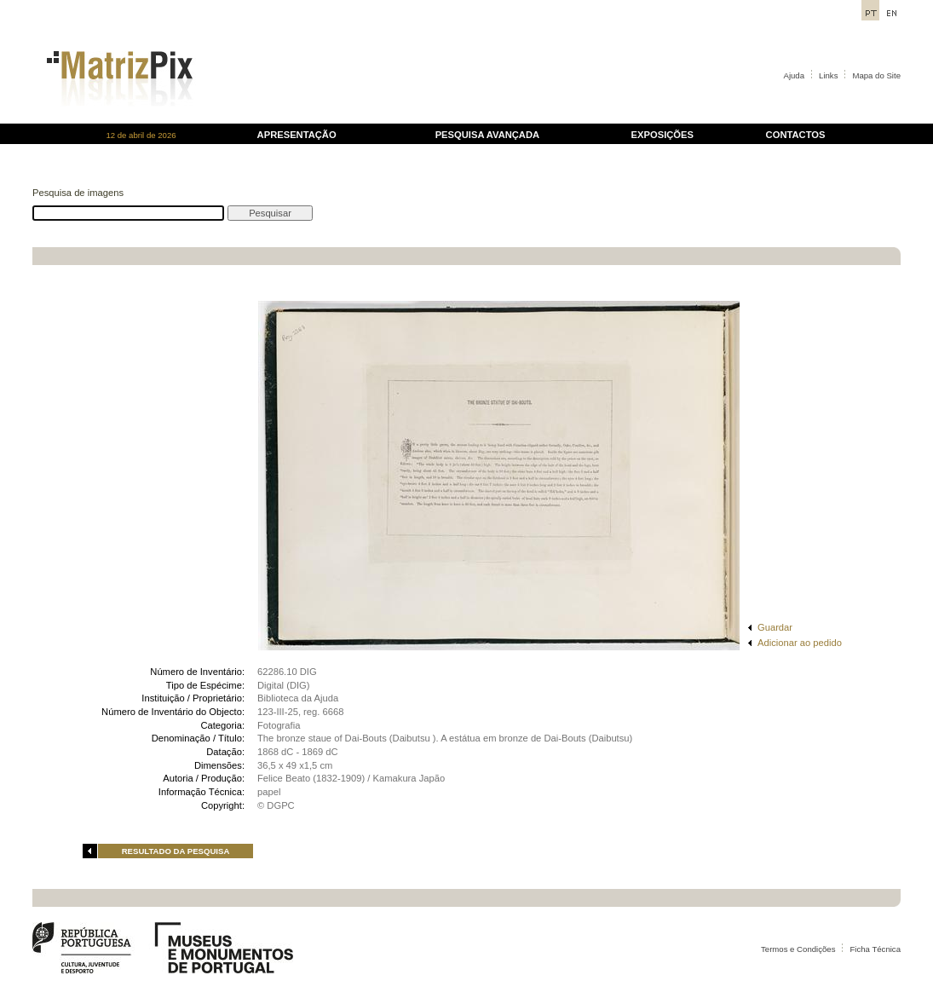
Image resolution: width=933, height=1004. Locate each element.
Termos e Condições (798, 949)
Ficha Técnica (875, 949)
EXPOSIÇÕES (662, 135)
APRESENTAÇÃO (297, 135)
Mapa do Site (876, 75)
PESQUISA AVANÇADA (487, 135)
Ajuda (794, 75)
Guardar (774, 627)
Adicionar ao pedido (799, 643)
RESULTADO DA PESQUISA (176, 851)
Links (828, 75)
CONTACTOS (796, 135)
